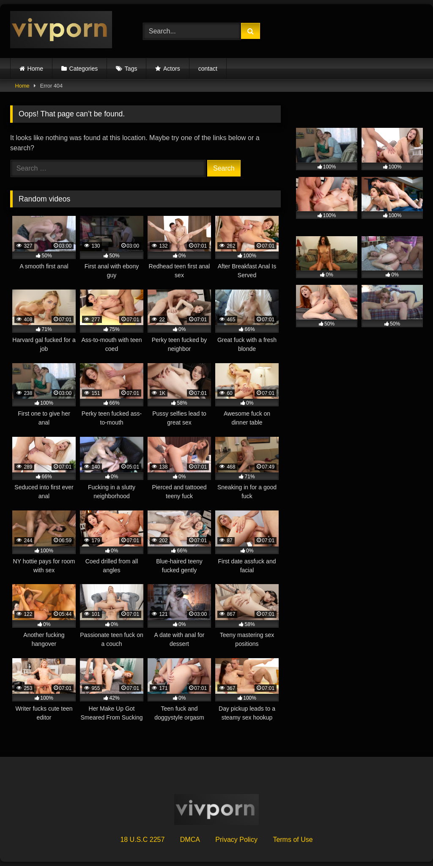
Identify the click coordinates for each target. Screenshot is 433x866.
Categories (83, 68)
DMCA (190, 839)
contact (207, 68)
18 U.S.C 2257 (142, 839)
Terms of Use (292, 839)
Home (35, 68)
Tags (131, 68)
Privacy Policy (236, 839)
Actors (171, 68)
